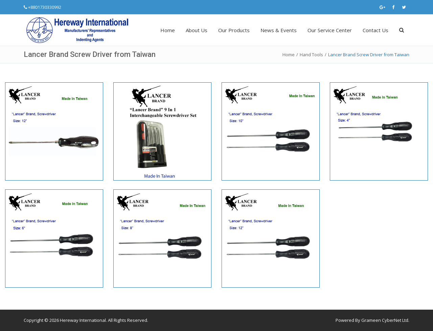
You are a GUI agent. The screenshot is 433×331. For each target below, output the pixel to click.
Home (167, 30)
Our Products (234, 30)
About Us (196, 30)
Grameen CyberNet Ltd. (385, 320)
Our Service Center (329, 30)
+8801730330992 (44, 7)
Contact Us (375, 30)
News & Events (278, 30)
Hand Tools (311, 54)
